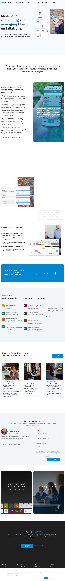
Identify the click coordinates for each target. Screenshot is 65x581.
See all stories (57, 356)
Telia (25, 381)
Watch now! (46, 273)
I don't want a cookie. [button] (53, 578)
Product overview (21, 566)
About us (51, 566)
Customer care (37, 566)
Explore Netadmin (40, 545)
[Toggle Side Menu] (62, 3)
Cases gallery (4, 566)
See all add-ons (51, 317)
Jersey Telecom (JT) (51, 381)
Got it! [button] (46, 578)
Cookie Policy (14, 575)
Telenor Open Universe (8, 381)
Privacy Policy (9, 575)
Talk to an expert (27, 546)
